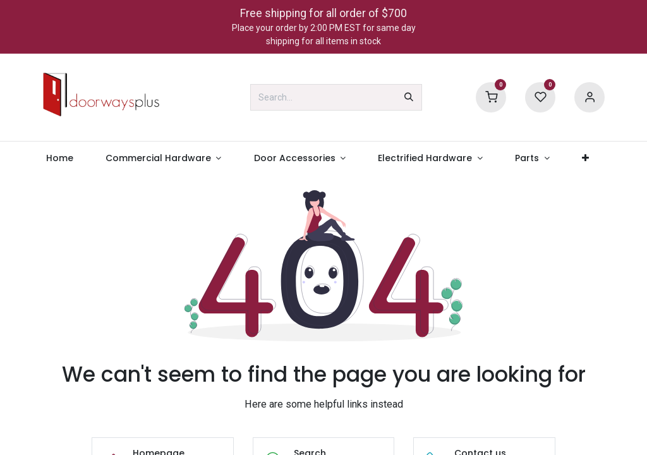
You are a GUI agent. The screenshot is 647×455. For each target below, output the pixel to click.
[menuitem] (59, 158)
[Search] (408, 97)
